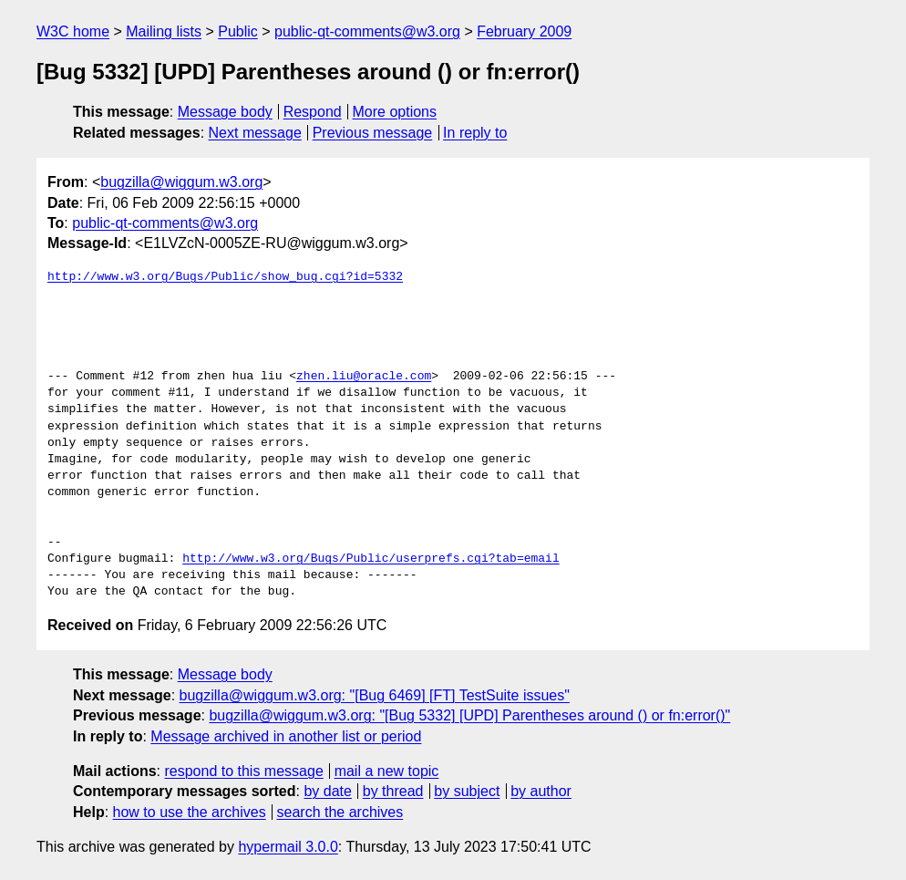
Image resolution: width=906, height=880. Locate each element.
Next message (255, 132)
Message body (225, 111)
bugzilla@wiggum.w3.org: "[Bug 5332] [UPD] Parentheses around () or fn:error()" (469, 715)
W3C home (72, 31)
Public (238, 31)
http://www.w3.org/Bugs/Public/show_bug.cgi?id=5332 (225, 277)
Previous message (373, 132)
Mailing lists (163, 31)
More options (395, 111)
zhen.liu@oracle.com (363, 376)
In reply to (475, 132)
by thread (393, 791)
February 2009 (524, 31)
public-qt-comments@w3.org (367, 31)
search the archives (340, 812)
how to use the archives (189, 812)
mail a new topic (387, 771)
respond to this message (243, 771)
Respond (312, 111)
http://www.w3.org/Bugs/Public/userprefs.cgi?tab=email (370, 559)
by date (327, 791)
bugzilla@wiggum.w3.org (181, 182)
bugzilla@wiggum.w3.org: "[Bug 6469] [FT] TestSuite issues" (375, 695)
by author (540, 791)
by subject (466, 791)
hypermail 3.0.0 (287, 846)
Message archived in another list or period (285, 736)
